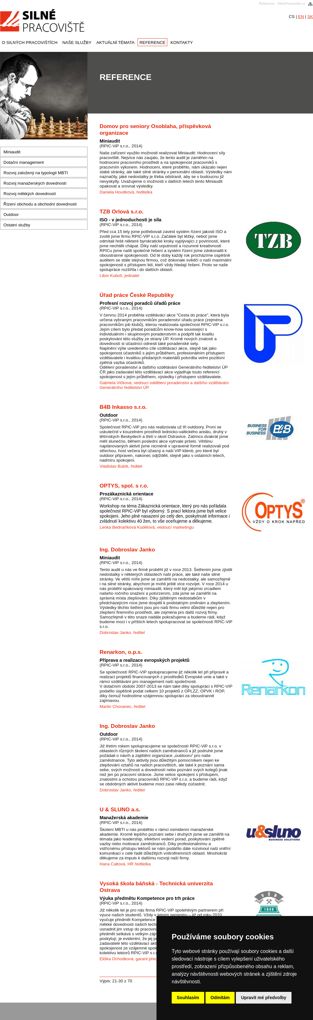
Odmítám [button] (220, 997)
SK (310, 16)
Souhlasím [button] (188, 997)
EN (301, 16)
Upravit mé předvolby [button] (263, 997)
